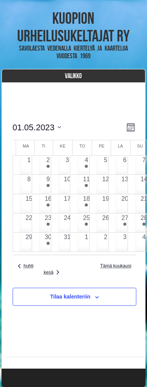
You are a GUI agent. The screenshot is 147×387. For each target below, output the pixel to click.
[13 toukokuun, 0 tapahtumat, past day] (124, 184)
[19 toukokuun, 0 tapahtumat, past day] (105, 203)
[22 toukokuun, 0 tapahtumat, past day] (28, 222)
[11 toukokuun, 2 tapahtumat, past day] (86, 184)
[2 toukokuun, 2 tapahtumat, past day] (48, 165)
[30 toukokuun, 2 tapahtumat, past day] (48, 242)
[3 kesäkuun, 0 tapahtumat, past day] (124, 242)
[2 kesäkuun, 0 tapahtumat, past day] (105, 242)
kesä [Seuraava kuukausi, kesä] (51, 272)
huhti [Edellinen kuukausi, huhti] (26, 266)
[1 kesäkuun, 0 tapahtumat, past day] (86, 242)
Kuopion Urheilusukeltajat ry (73, 26)
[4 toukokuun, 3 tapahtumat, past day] (86, 165)
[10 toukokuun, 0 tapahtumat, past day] (67, 184)
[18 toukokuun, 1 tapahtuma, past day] (86, 203)
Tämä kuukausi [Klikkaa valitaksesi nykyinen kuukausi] (115, 266)
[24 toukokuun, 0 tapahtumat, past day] (67, 222)
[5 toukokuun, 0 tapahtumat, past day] (105, 165)
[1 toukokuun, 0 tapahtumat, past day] (28, 165)
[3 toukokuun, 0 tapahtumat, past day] (67, 165)
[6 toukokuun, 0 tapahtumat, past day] (124, 165)
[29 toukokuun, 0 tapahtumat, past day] (28, 242)
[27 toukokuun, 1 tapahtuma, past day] (124, 222)
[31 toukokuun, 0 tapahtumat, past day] (67, 242)
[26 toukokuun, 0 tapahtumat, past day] (105, 222)
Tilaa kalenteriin (70, 297)
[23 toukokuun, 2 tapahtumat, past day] (48, 222)
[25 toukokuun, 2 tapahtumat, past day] (86, 222)
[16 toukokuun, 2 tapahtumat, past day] (48, 203)
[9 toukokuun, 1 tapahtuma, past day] (48, 184)
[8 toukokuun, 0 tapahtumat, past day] (28, 184)
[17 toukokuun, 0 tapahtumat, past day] (67, 203)
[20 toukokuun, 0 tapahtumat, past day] (124, 203)
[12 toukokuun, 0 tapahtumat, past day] (105, 184)
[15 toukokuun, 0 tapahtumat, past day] (28, 203)
